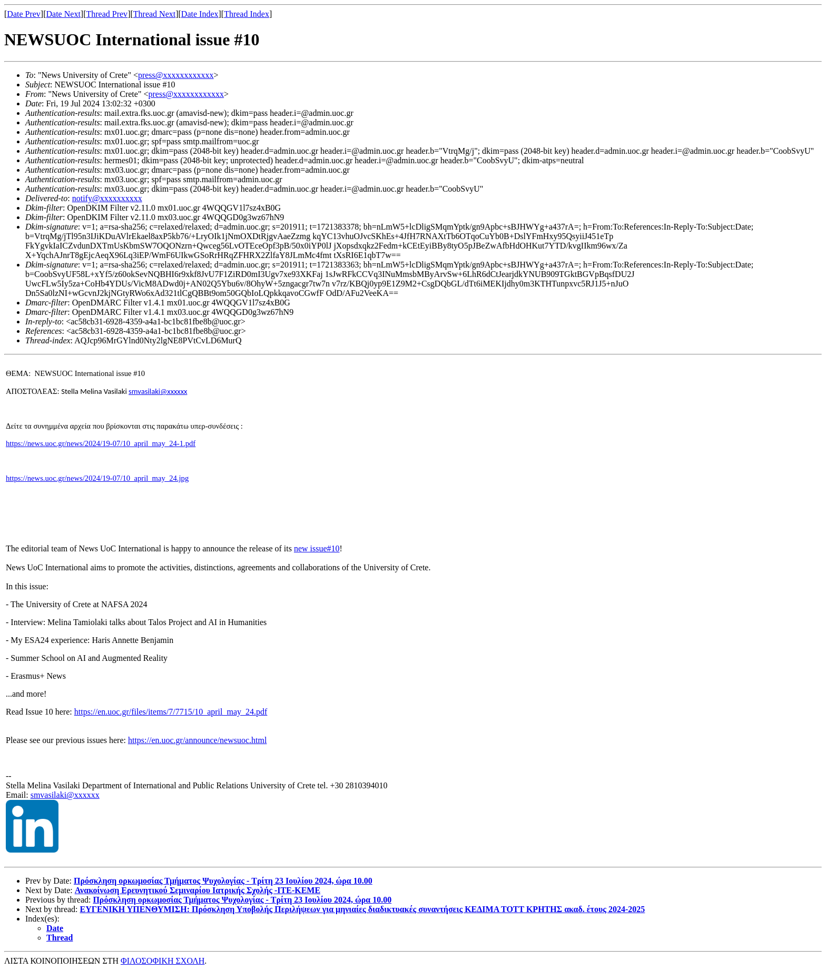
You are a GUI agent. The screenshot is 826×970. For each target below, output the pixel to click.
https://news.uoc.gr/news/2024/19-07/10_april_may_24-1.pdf (100, 443)
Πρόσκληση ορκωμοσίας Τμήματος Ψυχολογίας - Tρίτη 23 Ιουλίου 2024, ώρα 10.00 (223, 880)
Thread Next (154, 13)
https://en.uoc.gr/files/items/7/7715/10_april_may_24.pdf (171, 711)
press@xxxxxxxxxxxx (176, 75)
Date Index (200, 13)
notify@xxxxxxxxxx (107, 198)
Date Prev (24, 13)
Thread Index (246, 13)
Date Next (63, 13)
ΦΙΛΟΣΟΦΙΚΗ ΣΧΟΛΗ (162, 960)
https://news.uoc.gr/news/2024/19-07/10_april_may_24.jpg (97, 478)
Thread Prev (106, 13)
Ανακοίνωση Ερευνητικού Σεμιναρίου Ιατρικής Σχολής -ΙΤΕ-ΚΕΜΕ (197, 890)
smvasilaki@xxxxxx (65, 794)
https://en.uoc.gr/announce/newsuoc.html (197, 740)
